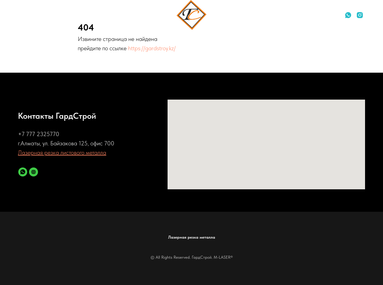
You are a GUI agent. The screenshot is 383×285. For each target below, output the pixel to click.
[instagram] (360, 15)
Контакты (52, 15)
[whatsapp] (348, 15)
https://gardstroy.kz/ (152, 48)
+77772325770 (315, 15)
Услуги (25, 15)
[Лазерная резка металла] (33, 171)
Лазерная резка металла (191, 237)
